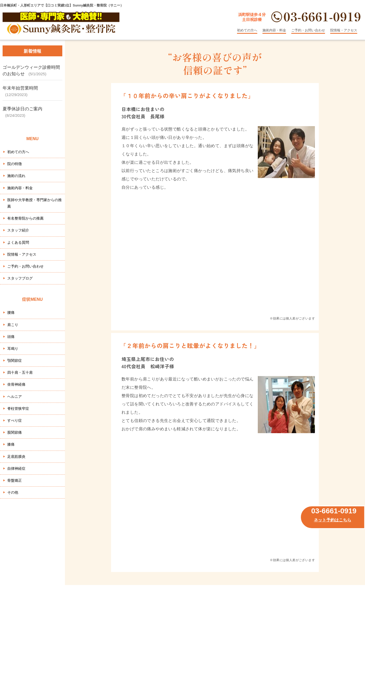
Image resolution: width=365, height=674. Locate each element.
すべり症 (14, 420)
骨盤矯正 (14, 480)
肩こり (12, 325)
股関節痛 (14, 432)
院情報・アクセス (343, 30)
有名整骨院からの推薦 (25, 218)
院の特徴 (14, 164)
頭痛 (11, 337)
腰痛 (11, 312)
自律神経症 (16, 468)
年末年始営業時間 (20, 88)
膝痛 (11, 444)
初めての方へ (247, 30)
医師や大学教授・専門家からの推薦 (34, 203)
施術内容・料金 (274, 30)
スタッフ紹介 (18, 230)
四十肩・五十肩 (20, 372)
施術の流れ (16, 176)
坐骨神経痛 (16, 384)
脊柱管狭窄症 (18, 408)
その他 (12, 492)
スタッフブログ (20, 278)
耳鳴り (12, 348)
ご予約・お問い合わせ (308, 30)
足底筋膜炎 (16, 456)
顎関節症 (14, 360)
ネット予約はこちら (332, 520)
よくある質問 (18, 242)
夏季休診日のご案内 (22, 108)
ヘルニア (14, 396)
